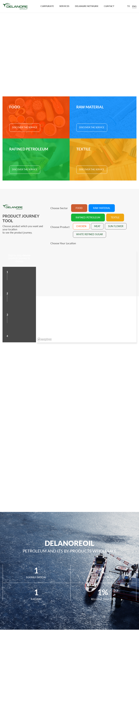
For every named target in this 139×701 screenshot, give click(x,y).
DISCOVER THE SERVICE (24, 127)
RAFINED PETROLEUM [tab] (88, 217)
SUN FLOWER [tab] (115, 226)
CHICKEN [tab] (81, 226)
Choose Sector (59, 208)
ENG (134, 6)
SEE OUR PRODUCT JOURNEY (69, 68)
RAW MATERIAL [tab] (101, 208)
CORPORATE (47, 6)
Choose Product (60, 226)
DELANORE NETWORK (86, 6)
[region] (86, 296)
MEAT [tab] (97, 226)
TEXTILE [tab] (115, 217)
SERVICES (64, 6)
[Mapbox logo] (44, 339)
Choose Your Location (63, 243)
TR (128, 6)
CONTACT (109, 6)
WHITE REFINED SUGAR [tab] (89, 234)
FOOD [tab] (79, 208)
